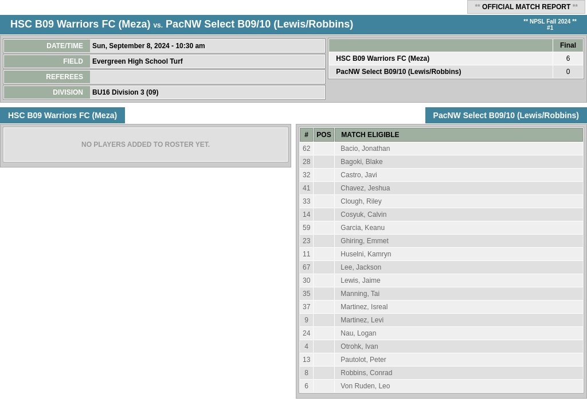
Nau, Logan (358, 333)
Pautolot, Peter (363, 360)
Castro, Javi (359, 175)
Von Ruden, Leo (365, 386)
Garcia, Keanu (363, 228)
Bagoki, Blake (361, 162)
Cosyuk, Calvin (363, 215)
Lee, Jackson (361, 267)
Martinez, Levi (362, 320)
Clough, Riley (361, 201)
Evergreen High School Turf (138, 61)
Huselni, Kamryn (366, 254)
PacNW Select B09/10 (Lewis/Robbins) (259, 24)
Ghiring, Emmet (364, 241)
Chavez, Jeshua (365, 188)
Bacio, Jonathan (365, 149)
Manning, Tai (360, 294)
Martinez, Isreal (364, 307)
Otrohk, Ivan (359, 346)
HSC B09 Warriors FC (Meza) (80, 24)
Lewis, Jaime (360, 280)
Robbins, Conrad (366, 373)
